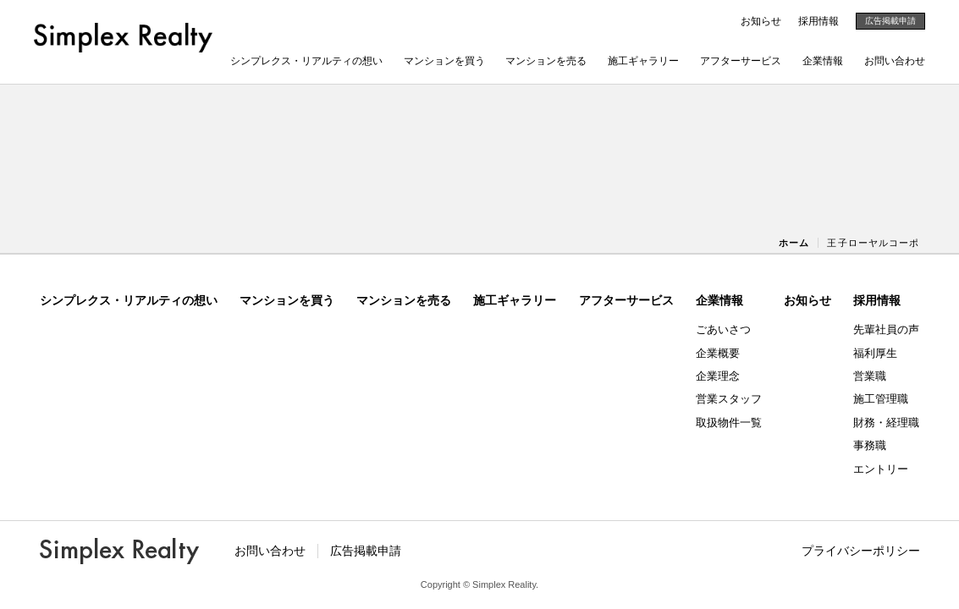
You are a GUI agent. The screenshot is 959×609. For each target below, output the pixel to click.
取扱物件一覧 (729, 422)
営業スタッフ (729, 398)
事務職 (869, 445)
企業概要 (718, 353)
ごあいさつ (723, 329)
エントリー (880, 469)
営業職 (869, 376)
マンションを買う (444, 61)
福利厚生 (875, 353)
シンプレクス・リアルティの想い (306, 61)
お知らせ (761, 21)
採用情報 (818, 21)
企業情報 (822, 61)
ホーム (794, 243)
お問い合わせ (894, 61)
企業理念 (718, 376)
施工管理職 (880, 398)
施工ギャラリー (643, 61)
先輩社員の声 (886, 329)
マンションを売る (546, 61)
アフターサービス (740, 61)
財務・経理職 (886, 422)
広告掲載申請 (890, 20)
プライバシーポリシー (861, 550)
